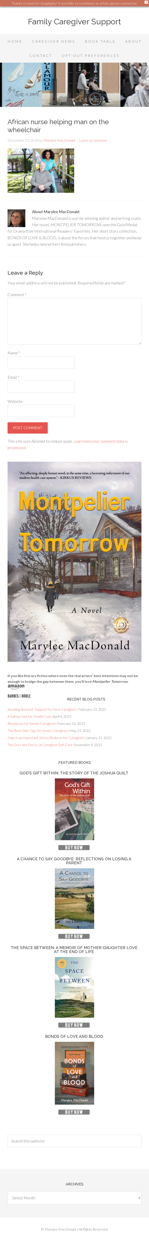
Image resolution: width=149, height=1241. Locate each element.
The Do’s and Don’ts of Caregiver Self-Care (40, 745)
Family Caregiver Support (74, 21)
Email (13, 377)
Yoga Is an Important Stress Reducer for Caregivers (46, 737)
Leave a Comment (93, 140)
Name (14, 352)
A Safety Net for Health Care (30, 716)
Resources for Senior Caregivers (32, 723)
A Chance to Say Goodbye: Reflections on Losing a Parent (74, 861)
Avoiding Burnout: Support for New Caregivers (42, 709)
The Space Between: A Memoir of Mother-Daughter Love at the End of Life (74, 949)
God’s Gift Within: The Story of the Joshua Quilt (74, 773)
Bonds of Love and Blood (74, 1036)
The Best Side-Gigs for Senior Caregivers (38, 730)
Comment (17, 294)
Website (15, 401)
